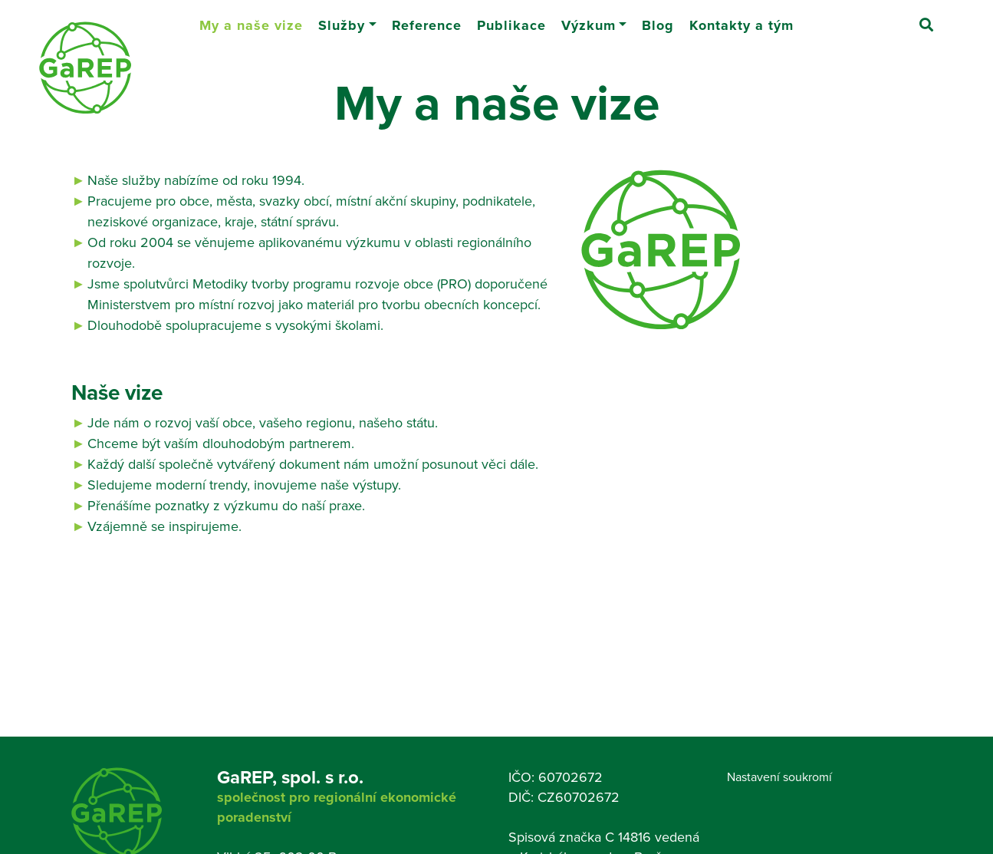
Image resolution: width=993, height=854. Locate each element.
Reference (427, 19)
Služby (341, 19)
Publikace (511, 19)
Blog (658, 19)
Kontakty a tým (741, 19)
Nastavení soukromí (779, 776)
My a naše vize (255, 18)
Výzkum (588, 19)
